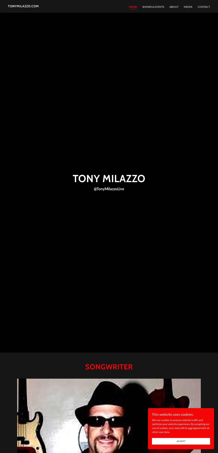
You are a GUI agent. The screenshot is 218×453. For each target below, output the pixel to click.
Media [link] (188, 6)
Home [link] (133, 6)
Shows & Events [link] (153, 6)
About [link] (174, 6)
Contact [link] (204, 6)
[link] (23, 6)
